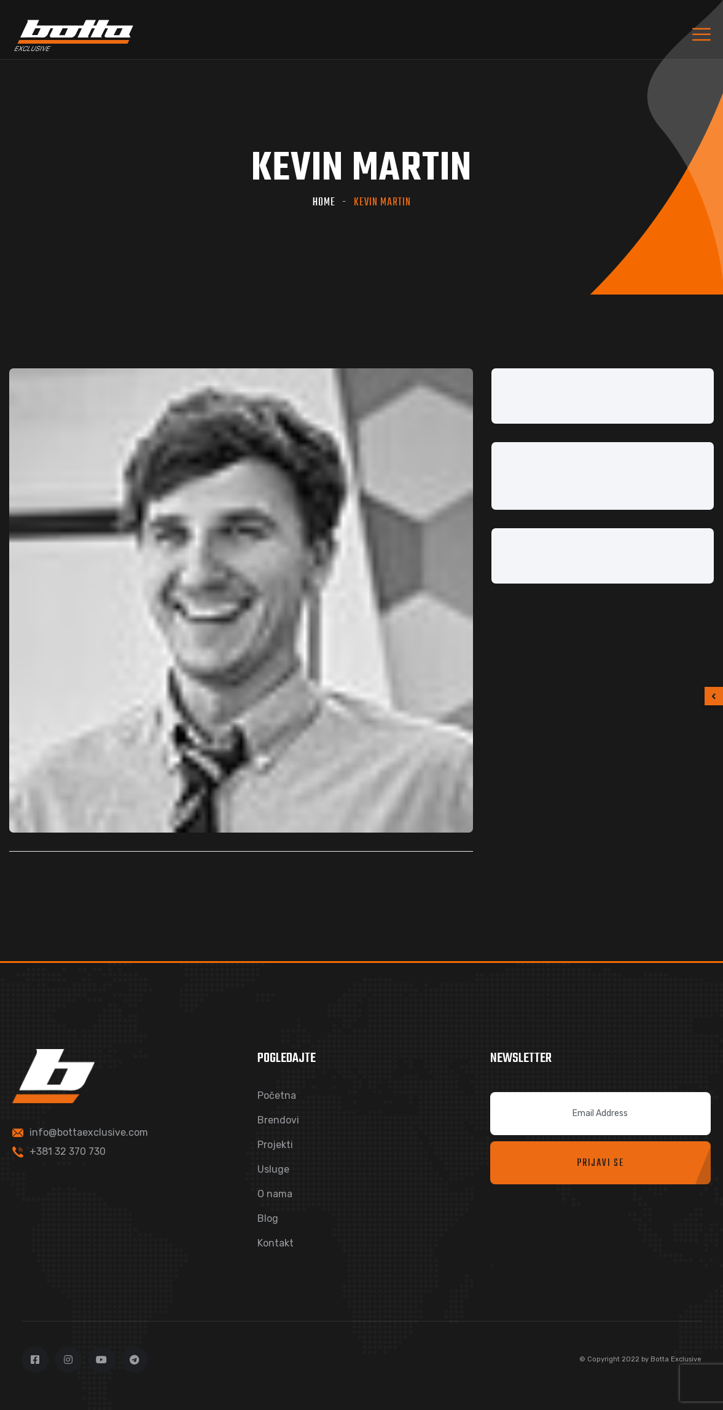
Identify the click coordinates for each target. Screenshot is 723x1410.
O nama (274, 1194)
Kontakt (275, 1243)
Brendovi (278, 1120)
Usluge (273, 1169)
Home (324, 203)
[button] (714, 696)
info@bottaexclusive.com (88, 1132)
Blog (267, 1218)
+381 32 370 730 (67, 1151)
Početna (276, 1095)
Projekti (275, 1145)
